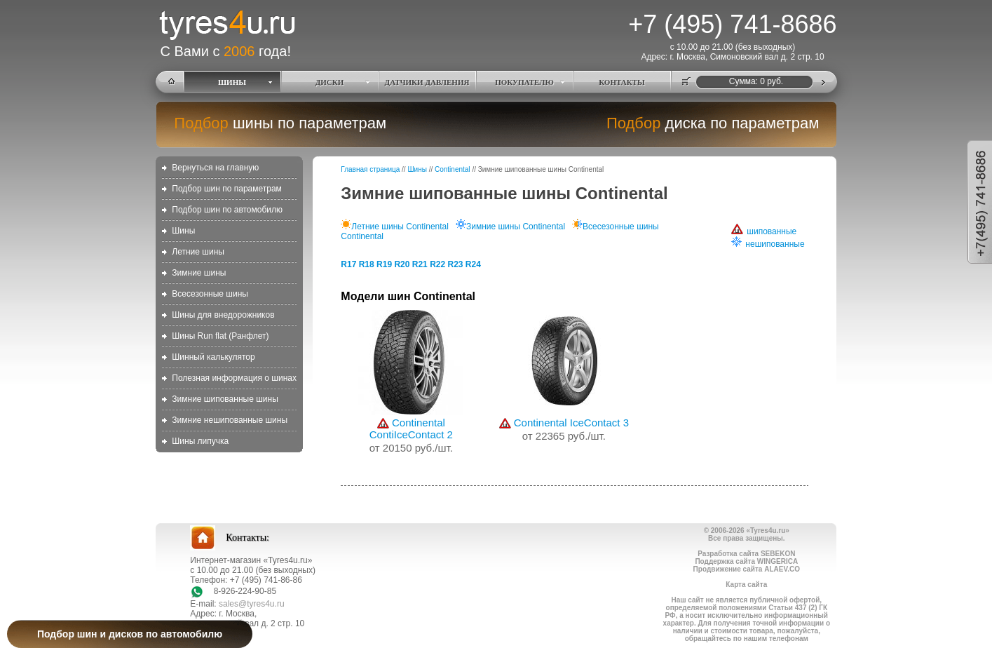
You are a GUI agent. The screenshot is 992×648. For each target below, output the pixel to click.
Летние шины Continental (395, 226)
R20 (401, 264)
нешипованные (767, 244)
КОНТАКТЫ (622, 82)
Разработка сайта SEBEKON (746, 554)
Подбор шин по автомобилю (227, 210)
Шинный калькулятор (213, 357)
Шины (183, 231)
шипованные (763, 231)
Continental (452, 169)
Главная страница (370, 169)
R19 (384, 264)
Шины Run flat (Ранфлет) (220, 336)
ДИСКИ (329, 82)
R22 (437, 264)
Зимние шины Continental (510, 226)
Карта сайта (746, 584)
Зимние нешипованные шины (229, 420)
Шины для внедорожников (223, 315)
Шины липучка (200, 441)
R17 (348, 264)
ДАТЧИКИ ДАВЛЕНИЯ (427, 82)
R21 (420, 264)
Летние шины (198, 252)
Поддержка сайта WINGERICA (746, 561)
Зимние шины (199, 273)
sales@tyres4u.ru (252, 604)
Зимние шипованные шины (225, 399)
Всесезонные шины (210, 294)
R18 (366, 264)
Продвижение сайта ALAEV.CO (746, 569)
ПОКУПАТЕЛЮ (524, 82)
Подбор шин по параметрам (227, 189)
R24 (473, 264)
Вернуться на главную (215, 168)
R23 (455, 264)
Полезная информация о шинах (234, 378)
